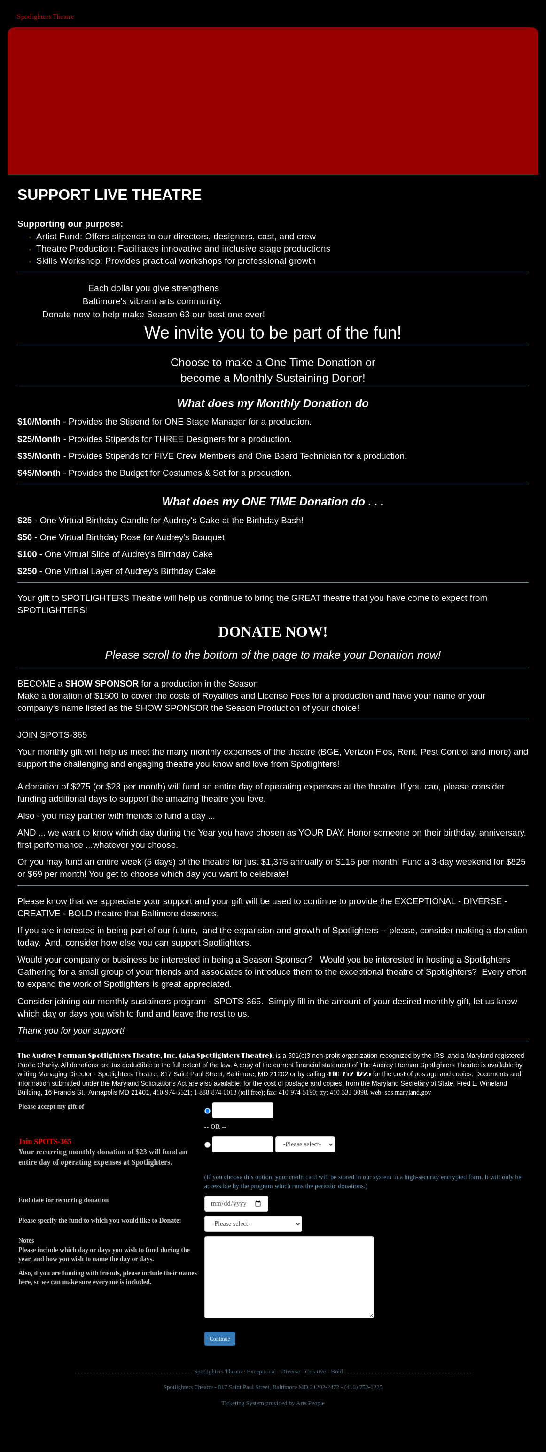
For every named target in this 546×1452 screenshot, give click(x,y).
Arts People (310, 1402)
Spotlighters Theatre (45, 17)
